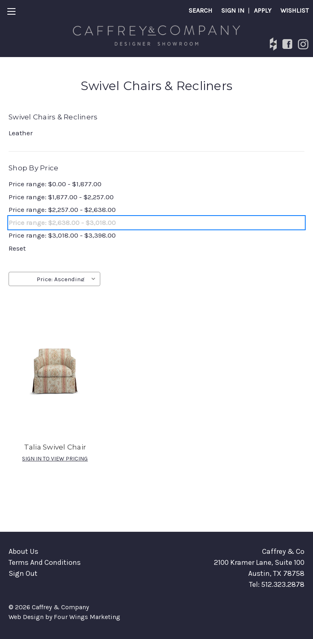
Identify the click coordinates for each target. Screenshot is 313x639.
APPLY (262, 10)
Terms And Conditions (45, 562)
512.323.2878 (282, 584)
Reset (17, 248)
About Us (23, 551)
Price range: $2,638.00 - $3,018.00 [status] (62, 222)
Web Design (26, 617)
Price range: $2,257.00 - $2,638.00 (62, 209)
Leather (21, 133)
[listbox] (67, 278)
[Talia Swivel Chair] (55, 367)
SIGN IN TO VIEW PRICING (55, 458)
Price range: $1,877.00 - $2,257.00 (61, 197)
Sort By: (22, 279)
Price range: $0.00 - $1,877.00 (55, 184)
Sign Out (23, 573)
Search (200, 10)
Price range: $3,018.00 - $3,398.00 (62, 235)
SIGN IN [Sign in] (233, 10)
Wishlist (294, 10)
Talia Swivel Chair (55, 447)
